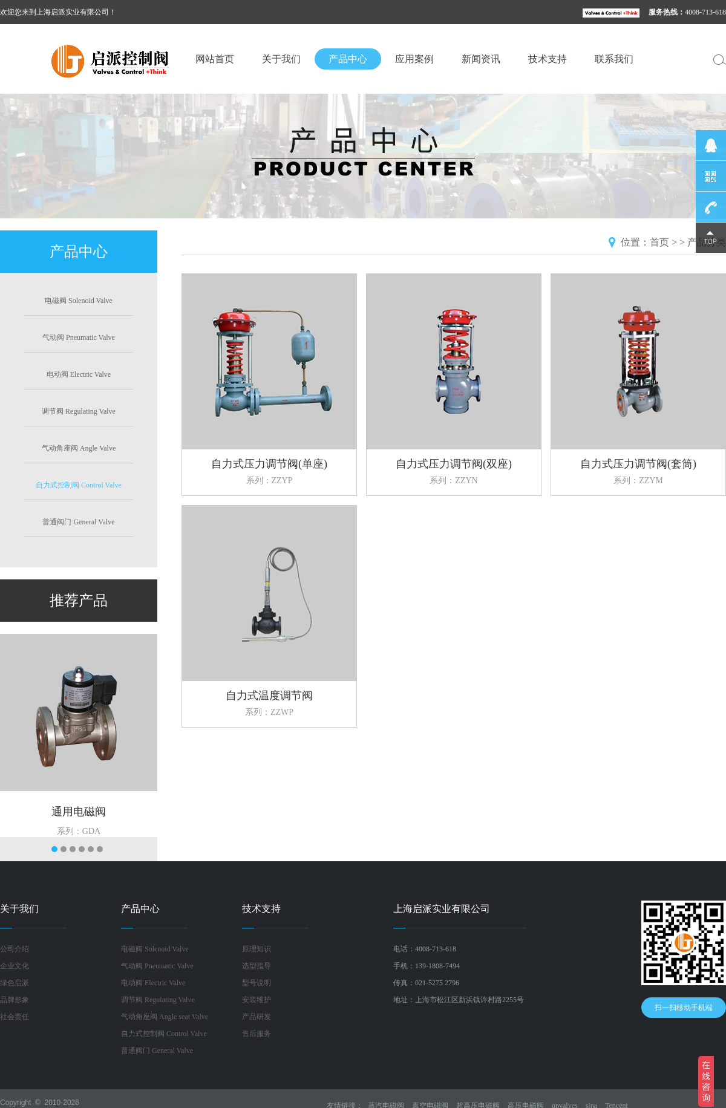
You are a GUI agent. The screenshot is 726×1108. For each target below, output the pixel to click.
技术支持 (547, 59)
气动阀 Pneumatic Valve (78, 337)
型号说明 (256, 983)
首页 (659, 242)
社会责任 (14, 1016)
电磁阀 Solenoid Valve (79, 300)
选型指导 (256, 966)
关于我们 (281, 59)
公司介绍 (14, 949)
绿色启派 (14, 983)
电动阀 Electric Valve (79, 374)
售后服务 (256, 1033)
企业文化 (14, 966)
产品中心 (348, 59)
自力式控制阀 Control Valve (79, 485)
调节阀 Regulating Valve (79, 411)
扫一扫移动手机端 (684, 1007)
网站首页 (214, 59)
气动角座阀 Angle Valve (79, 448)
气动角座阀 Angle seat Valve (164, 1016)
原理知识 (256, 949)
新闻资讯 (481, 59)
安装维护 (256, 1000)
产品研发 (256, 1016)
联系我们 (614, 59)
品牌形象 (14, 1000)
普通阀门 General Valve (78, 522)
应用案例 (414, 59)
